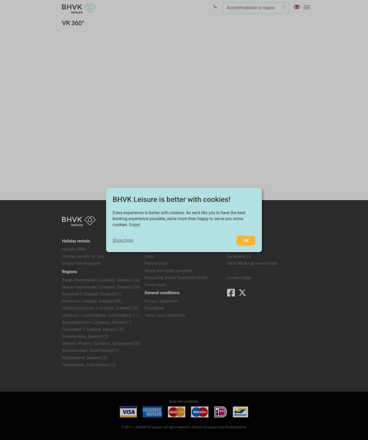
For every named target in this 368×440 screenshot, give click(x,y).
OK (246, 240)
